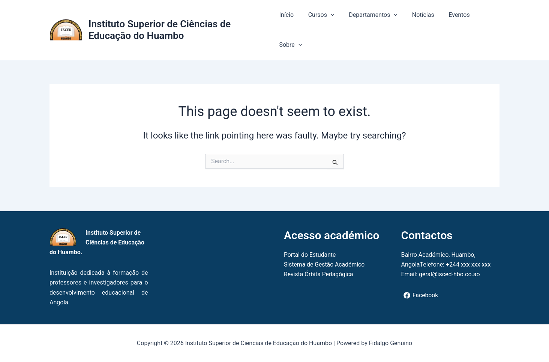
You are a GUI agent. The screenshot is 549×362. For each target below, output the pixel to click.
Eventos (449, 14)
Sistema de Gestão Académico (325, 264)
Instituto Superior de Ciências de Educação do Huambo (159, 29)
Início (286, 14)
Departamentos (368, 15)
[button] (328, 15)
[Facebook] (421, 295)
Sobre (290, 45)
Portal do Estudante (310, 254)
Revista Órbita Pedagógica (319, 274)
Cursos (319, 15)
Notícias (416, 14)
